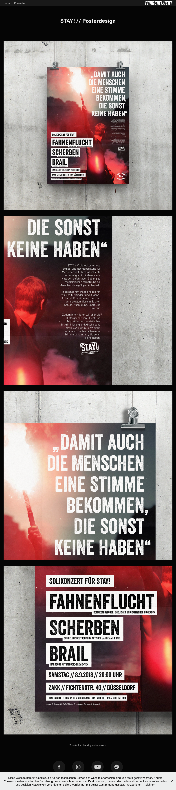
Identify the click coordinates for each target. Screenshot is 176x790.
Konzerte (19, 3)
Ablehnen (149, 784)
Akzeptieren (134, 784)
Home (7, 3)
